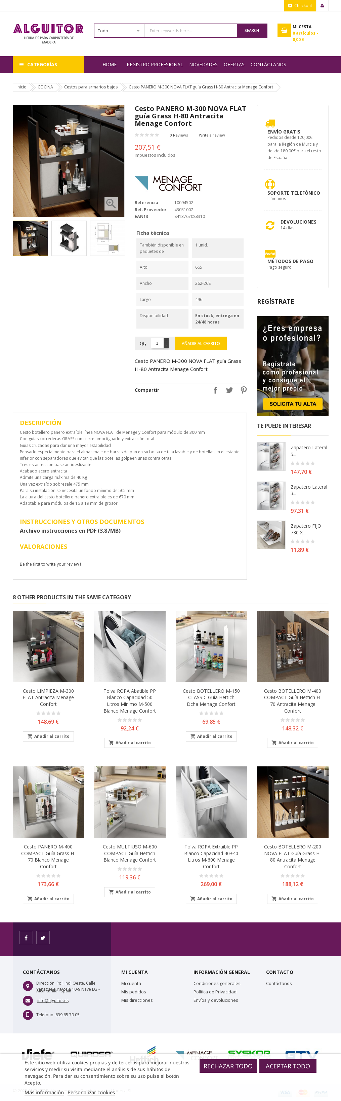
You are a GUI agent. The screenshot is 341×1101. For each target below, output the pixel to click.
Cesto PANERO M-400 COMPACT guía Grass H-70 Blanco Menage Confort (48, 856)
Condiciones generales (217, 983)
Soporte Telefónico (293, 193)
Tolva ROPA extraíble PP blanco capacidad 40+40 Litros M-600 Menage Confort (211, 856)
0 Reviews (179, 135)
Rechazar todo (228, 1066)
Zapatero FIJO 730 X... (306, 529)
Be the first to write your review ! (50, 564)
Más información (44, 1092)
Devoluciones (298, 222)
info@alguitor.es (53, 1000)
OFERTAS (234, 64)
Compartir (214, 390)
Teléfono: (45, 1015)
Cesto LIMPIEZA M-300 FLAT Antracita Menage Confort (48, 698)
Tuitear (228, 390)
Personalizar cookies (91, 1092)
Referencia (146, 202)
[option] (30, 238)
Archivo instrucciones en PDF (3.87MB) (70, 530)
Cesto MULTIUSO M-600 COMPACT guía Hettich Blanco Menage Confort (130, 853)
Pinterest (242, 390)
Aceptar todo (288, 1066)
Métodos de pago (290, 261)
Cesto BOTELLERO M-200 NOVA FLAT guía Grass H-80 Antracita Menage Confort (292, 856)
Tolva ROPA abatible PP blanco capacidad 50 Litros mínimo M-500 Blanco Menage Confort (129, 701)
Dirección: (45, 983)
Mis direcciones (137, 1000)
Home (109, 64)
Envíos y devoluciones (216, 1000)
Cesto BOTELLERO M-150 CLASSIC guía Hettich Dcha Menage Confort (211, 698)
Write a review (212, 135)
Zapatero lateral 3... (309, 490)
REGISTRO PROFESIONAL (155, 64)
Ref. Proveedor (151, 209)
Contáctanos (268, 64)
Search (252, 30)
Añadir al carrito (201, 343)
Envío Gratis (283, 131)
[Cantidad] (157, 343)
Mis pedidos (133, 992)
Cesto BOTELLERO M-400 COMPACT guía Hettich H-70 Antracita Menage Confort (293, 701)
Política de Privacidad (215, 992)
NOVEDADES (203, 64)
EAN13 (141, 216)
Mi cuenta (131, 983)
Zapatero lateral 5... (309, 450)
